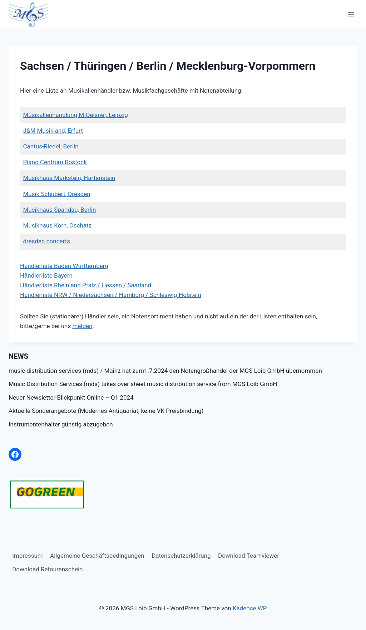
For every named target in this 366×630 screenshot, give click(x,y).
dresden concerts (46, 241)
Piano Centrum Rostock (55, 162)
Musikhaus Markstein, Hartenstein (69, 177)
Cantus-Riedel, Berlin (51, 146)
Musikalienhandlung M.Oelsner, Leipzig (75, 114)
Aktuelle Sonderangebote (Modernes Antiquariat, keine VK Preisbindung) (106, 410)
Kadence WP (250, 608)
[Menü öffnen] (350, 14)
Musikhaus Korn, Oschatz (57, 225)
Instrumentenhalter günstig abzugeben (61, 424)
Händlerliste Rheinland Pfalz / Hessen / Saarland (85, 285)
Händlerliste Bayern (46, 275)
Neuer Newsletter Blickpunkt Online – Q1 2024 (71, 397)
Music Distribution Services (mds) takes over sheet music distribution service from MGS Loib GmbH (143, 383)
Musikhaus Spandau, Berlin (59, 209)
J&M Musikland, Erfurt (53, 130)
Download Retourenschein (47, 569)
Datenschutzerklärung (181, 555)
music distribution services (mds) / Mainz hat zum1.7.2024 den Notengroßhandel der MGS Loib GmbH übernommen (165, 370)
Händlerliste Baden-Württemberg (64, 265)
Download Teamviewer (248, 555)
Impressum (27, 555)
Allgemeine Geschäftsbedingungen (97, 555)
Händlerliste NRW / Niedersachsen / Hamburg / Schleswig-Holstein (110, 294)
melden (82, 325)
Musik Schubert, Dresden (56, 193)
